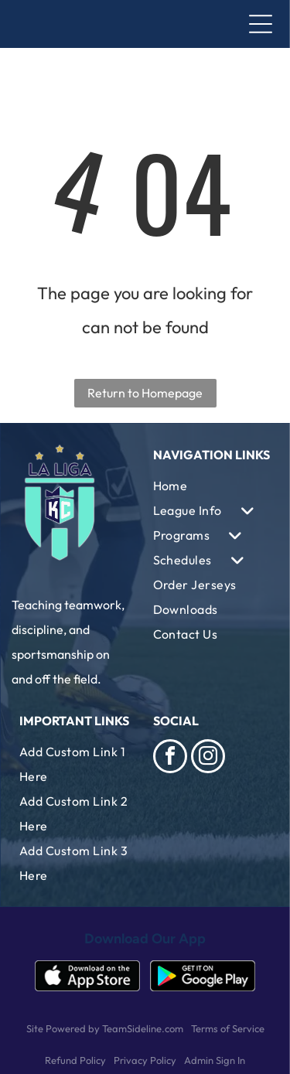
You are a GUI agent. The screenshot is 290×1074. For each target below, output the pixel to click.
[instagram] (208, 758)
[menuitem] (212, 485)
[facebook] (170, 758)
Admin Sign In (214, 1060)
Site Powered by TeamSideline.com (104, 1028)
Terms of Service (227, 1028)
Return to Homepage (145, 393)
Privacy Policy (145, 1060)
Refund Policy (75, 1060)
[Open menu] (260, 24)
